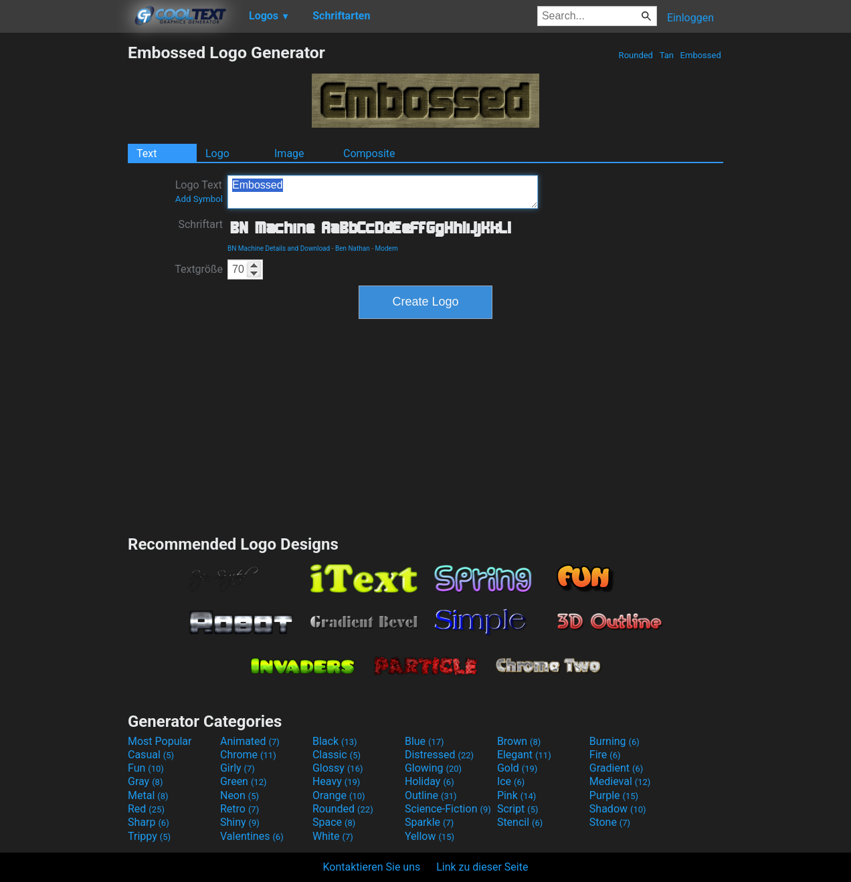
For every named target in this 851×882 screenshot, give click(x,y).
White (332, 836)
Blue (424, 741)
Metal (148, 795)
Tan (666, 55)
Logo (217, 153)
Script (518, 808)
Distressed (439, 754)
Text (146, 153)
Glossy (337, 768)
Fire (605, 754)
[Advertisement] (63, 243)
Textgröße (199, 269)
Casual (151, 754)
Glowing (433, 768)
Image (289, 153)
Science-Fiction (448, 808)
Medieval (620, 781)
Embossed (700, 55)
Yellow (429, 836)
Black (334, 741)
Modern (386, 248)
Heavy (336, 781)
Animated (250, 741)
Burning (614, 741)
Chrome (248, 754)
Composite (369, 153)
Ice (511, 781)
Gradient (616, 768)
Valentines (252, 836)
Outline (431, 795)
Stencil (520, 822)
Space (333, 822)
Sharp (148, 822)
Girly (237, 768)
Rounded (635, 55)
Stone (609, 822)
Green (243, 781)
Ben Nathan (352, 248)
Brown (519, 741)
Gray (145, 781)
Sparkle (429, 822)
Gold (517, 768)
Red (146, 808)
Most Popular (160, 741)
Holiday (429, 781)
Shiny (240, 822)
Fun (146, 768)
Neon (239, 795)
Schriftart (200, 224)
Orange (338, 795)
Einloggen (690, 17)
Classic (336, 754)
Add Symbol (199, 199)
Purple (613, 795)
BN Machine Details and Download (278, 248)
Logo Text (199, 191)
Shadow (617, 808)
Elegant (524, 754)
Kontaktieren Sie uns (372, 867)
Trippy (149, 836)
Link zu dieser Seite (482, 867)
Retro (239, 808)
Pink (517, 795)
